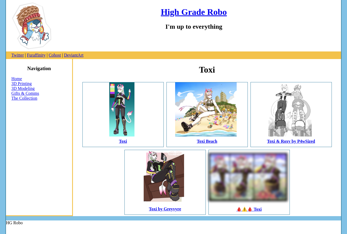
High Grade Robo (194, 12)
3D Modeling (23, 88)
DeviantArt (73, 55)
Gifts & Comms (25, 93)
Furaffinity (36, 55)
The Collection (24, 98)
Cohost (55, 55)
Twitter (17, 55)
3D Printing (21, 83)
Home (16, 78)
